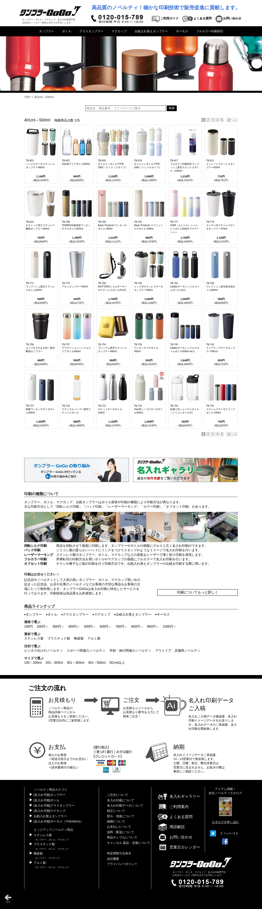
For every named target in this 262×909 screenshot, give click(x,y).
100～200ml (33, 662)
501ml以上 (117, 662)
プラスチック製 (58, 638)
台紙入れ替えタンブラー (151, 31)
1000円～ (169, 626)
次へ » (231, 120)
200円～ (43, 626)
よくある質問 (174, 817)
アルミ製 (93, 638)
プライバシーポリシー (122, 864)
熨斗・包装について (120, 816)
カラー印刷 (151, 506)
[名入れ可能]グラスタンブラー (54, 805)
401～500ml (96, 662)
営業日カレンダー (178, 847)
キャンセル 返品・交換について (128, 842)
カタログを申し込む (225, 822)
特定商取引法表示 (119, 853)
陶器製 (79, 638)
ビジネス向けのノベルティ (43, 650)
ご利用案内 (173, 807)
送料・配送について (120, 832)
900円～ (153, 626)
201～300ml (54, 662)
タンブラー (46, 31)
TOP (27, 97)
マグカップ (119, 31)
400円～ (74, 626)
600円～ (106, 626)
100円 (28, 626)
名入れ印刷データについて (125, 805)
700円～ (121, 626)
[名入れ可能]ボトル (46, 800)
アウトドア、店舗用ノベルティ (177, 650)
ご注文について (117, 794)
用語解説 (171, 827)
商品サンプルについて (122, 837)
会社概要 (113, 858)
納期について (116, 821)
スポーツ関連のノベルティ (86, 650)
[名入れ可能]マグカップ (50, 810)
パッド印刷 (93, 506)
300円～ (58, 626)
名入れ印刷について (120, 800)
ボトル (66, 31)
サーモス (182, 31)
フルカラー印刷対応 (209, 31)
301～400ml (75, 662)
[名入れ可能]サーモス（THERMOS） (58, 821)
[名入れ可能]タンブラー (50, 794)
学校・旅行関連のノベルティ (130, 650)
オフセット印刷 (177, 506)
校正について (116, 810)
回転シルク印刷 (67, 506)
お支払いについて (119, 826)
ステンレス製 (34, 638)
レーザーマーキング (122, 506)
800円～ (137, 626)
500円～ (90, 626)
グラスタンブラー (91, 31)
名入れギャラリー (178, 796)
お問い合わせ (174, 837)
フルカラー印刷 (35, 559)
